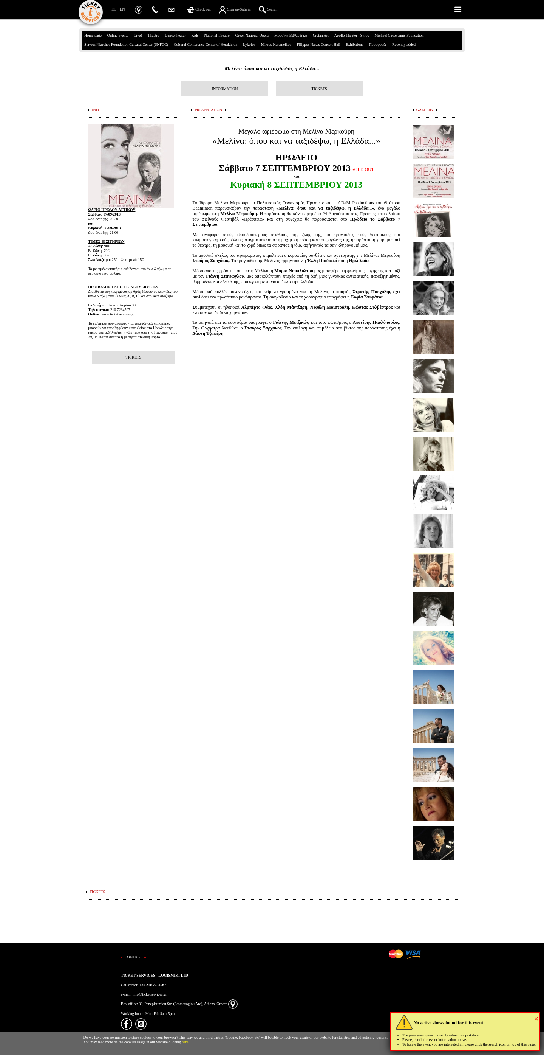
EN (122, 9)
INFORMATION (225, 89)
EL (113, 9)
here (185, 1042)
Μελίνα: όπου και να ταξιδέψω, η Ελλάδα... (271, 68)
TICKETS (319, 89)
